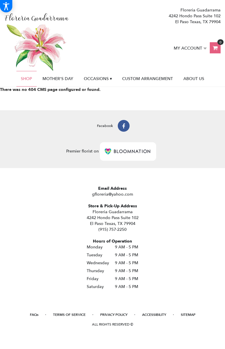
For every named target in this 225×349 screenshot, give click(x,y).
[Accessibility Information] (6, 6)
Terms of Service (69, 314)
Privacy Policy (113, 314)
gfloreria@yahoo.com (112, 194)
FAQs (34, 314)
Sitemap (188, 314)
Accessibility (154, 314)
